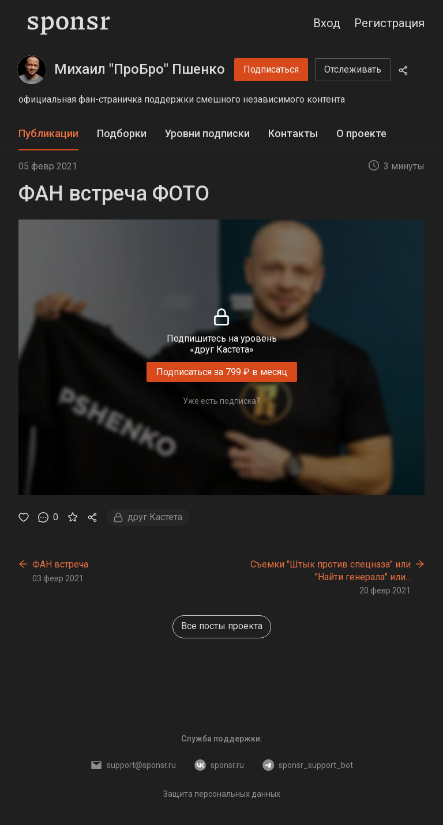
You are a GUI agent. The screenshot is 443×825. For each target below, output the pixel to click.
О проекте (361, 133)
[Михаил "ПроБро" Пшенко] (31, 69)
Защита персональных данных (221, 793)
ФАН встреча (60, 564)
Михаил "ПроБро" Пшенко (139, 69)
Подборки (122, 133)
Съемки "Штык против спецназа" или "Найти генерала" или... (330, 570)
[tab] (48, 134)
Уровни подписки (207, 133)
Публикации (48, 133)
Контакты (293, 133)
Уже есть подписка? (221, 401)
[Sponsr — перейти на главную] (68, 23)
